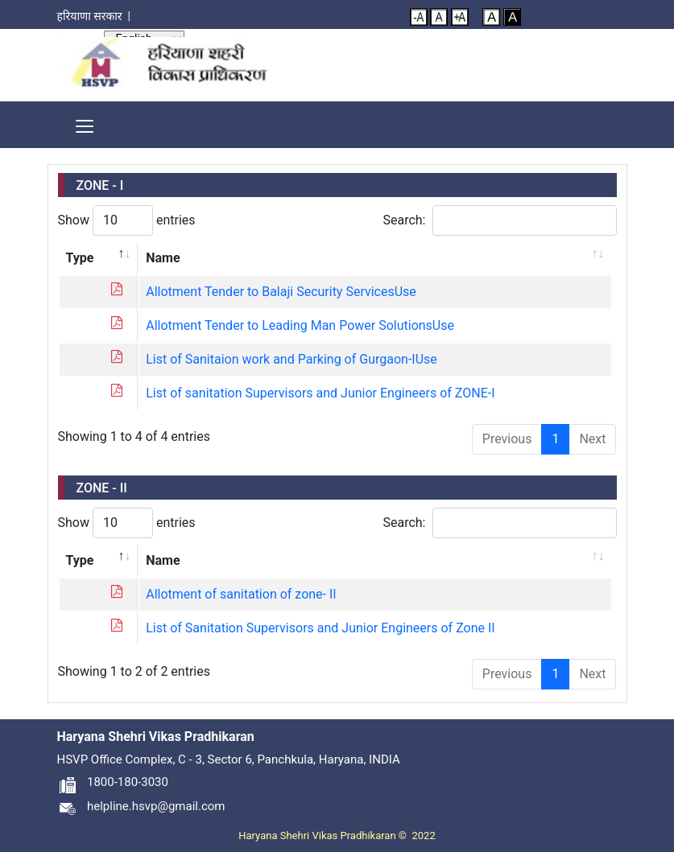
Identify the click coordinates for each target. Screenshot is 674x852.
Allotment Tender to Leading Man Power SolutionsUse (300, 325)
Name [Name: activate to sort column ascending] (163, 257)
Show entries (127, 220)
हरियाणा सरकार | (96, 16)
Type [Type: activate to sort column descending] (80, 257)
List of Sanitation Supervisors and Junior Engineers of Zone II (320, 628)
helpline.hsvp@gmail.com (141, 806)
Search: (499, 220)
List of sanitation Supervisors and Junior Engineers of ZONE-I (320, 393)
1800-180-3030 (112, 782)
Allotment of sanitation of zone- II (241, 594)
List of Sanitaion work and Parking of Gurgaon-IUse (291, 359)
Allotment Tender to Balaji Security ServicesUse (281, 291)
